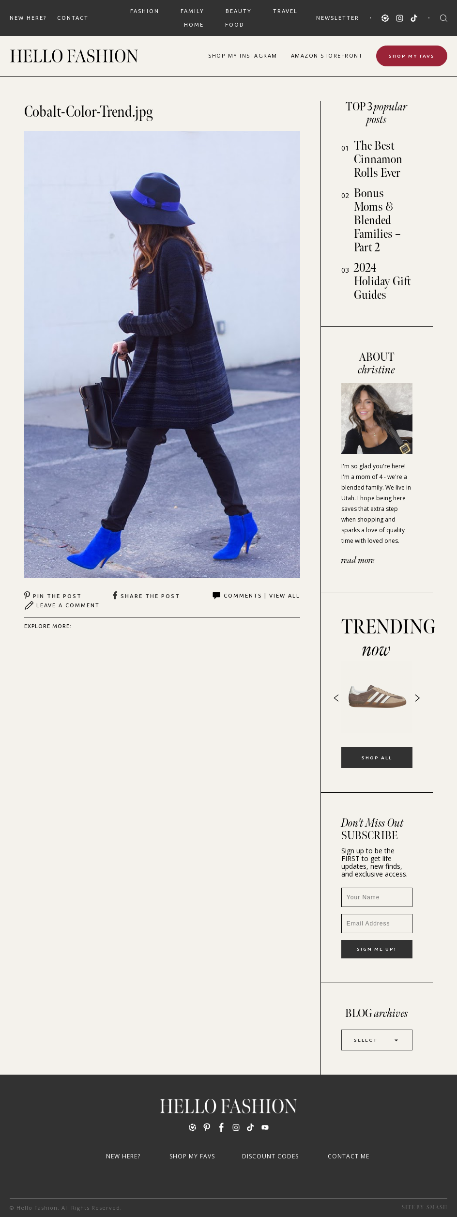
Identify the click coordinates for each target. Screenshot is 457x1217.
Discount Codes (270, 1156)
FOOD (234, 25)
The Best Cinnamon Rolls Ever (378, 160)
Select (377, 1040)
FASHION (144, 11)
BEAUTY (239, 11)
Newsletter (337, 18)
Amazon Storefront (327, 55)
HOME (194, 25)
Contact (73, 18)
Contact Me (348, 1156)
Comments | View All (256, 596)
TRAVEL (285, 11)
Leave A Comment (62, 605)
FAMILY (192, 11)
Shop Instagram (242, 55)
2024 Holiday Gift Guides (382, 282)
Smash (437, 1207)
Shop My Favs (412, 56)
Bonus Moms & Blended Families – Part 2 (377, 220)
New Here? (28, 18)
